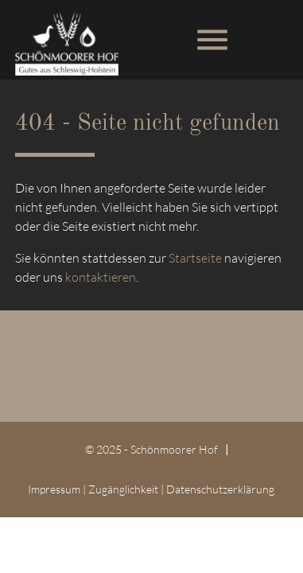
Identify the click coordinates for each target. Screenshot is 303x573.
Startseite (195, 258)
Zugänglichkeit (123, 489)
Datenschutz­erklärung (220, 489)
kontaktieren (100, 277)
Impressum (54, 489)
